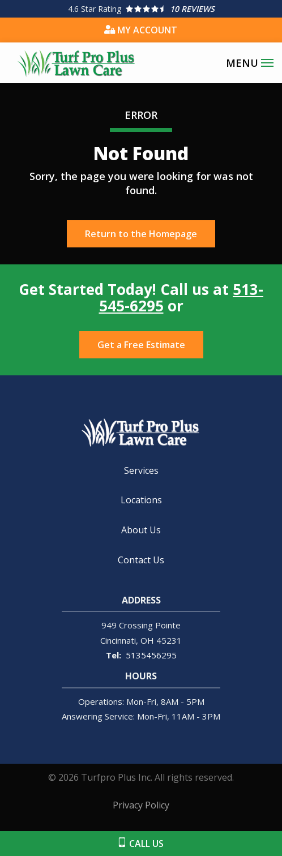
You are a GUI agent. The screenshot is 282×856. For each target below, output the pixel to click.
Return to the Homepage (141, 234)
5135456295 (151, 655)
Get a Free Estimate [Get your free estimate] (141, 345)
